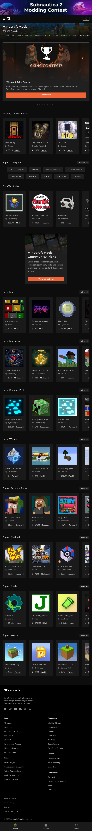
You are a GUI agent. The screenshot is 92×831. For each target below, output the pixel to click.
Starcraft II (8, 740)
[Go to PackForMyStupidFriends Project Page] (67, 364)
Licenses (7, 807)
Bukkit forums (53, 744)
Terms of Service (10, 799)
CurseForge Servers (55, 748)
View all (84, 292)
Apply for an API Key (12, 775)
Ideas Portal (52, 727)
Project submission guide (13, 767)
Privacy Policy (9, 803)
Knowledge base (54, 758)
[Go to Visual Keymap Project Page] (14, 315)
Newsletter (52, 736)
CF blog (51, 731)
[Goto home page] (9, 19)
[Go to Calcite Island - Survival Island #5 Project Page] (41, 462)
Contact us (52, 767)
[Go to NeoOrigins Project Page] (67, 315)
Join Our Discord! (55, 723)
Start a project (9, 763)
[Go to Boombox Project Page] (67, 209)
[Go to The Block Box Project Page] (14, 209)
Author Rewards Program (14, 771)
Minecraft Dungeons (12, 748)
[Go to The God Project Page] (67, 136)
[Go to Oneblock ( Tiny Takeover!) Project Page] (14, 658)
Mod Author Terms (11, 811)
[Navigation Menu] (4, 18)
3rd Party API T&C (11, 779)
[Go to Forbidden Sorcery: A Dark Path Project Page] (41, 315)
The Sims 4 (8, 736)
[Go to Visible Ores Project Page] (67, 413)
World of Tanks (10, 752)
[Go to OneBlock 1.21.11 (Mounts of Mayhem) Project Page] (67, 658)
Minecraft (8, 727)
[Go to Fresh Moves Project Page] (41, 511)
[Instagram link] (5, 709)
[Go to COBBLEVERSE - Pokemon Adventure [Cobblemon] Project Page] (67, 560)
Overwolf (51, 777)
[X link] (25, 709)
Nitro (50, 790)
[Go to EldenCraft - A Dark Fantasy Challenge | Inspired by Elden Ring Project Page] (41, 364)
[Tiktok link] (10, 709)
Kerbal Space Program (12, 744)
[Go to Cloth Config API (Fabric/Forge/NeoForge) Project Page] (67, 609)
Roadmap (51, 740)
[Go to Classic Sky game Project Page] (67, 462)
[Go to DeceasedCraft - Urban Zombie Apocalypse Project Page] (41, 560)
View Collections (46, 279)
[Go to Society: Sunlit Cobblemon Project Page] (41, 209)
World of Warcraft (11, 731)
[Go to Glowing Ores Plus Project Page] (14, 413)
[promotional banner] (46, 7)
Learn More (46, 95)
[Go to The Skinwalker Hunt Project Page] (41, 136)
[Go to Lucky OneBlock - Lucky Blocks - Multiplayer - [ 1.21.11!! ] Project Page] (41, 658)
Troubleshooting (54, 763)
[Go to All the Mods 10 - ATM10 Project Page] (14, 560)
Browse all (83, 162)
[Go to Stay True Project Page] (67, 511)
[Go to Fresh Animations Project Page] (14, 511)
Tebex (50, 786)
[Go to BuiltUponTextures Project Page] (41, 413)
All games (7, 723)
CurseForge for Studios (57, 781)
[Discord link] (20, 709)
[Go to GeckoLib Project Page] (14, 609)
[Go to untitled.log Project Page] (14, 136)
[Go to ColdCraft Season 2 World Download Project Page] (14, 462)
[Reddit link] (29, 709)
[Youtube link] (15, 709)
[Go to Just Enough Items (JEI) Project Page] (41, 609)
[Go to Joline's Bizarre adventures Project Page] (14, 364)
